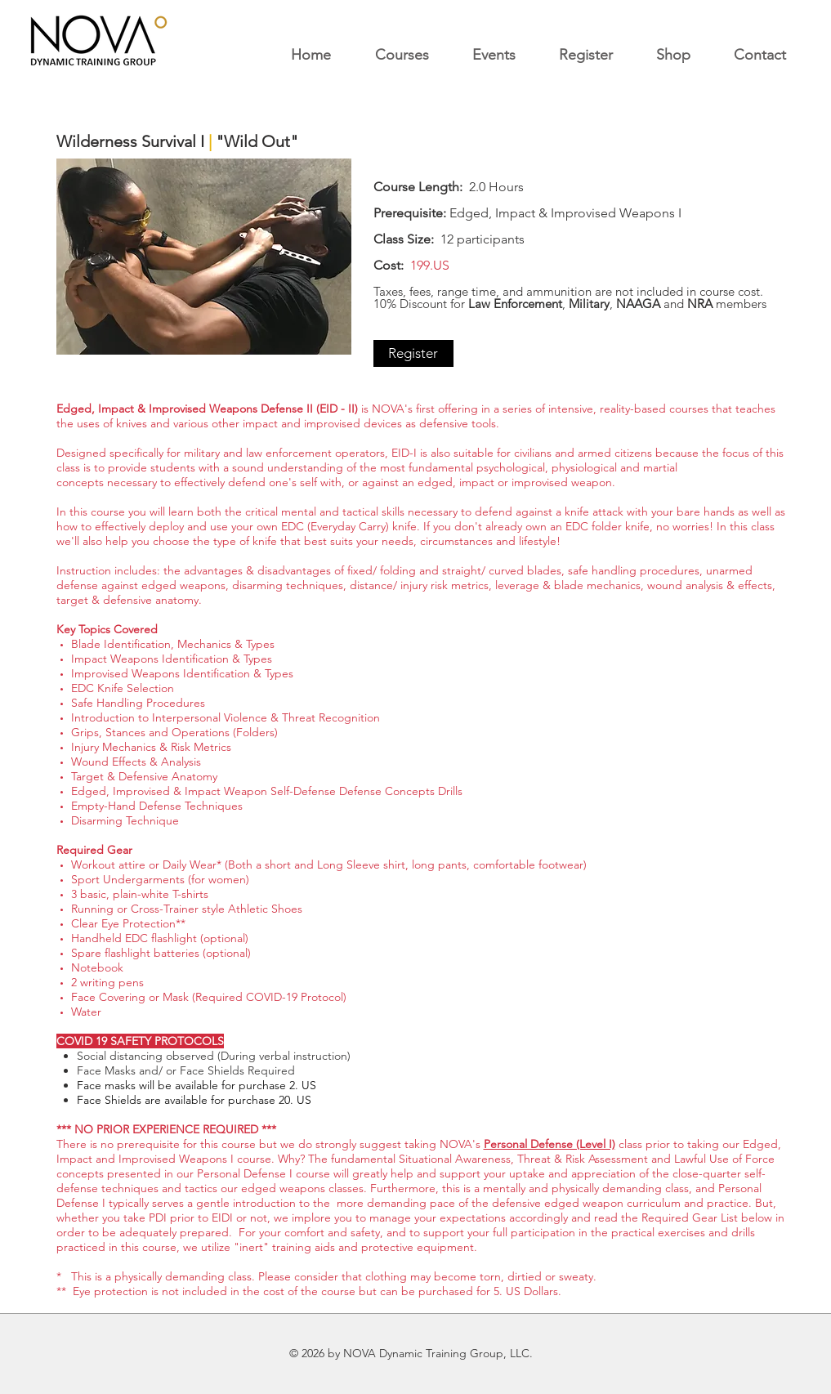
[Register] (413, 353)
